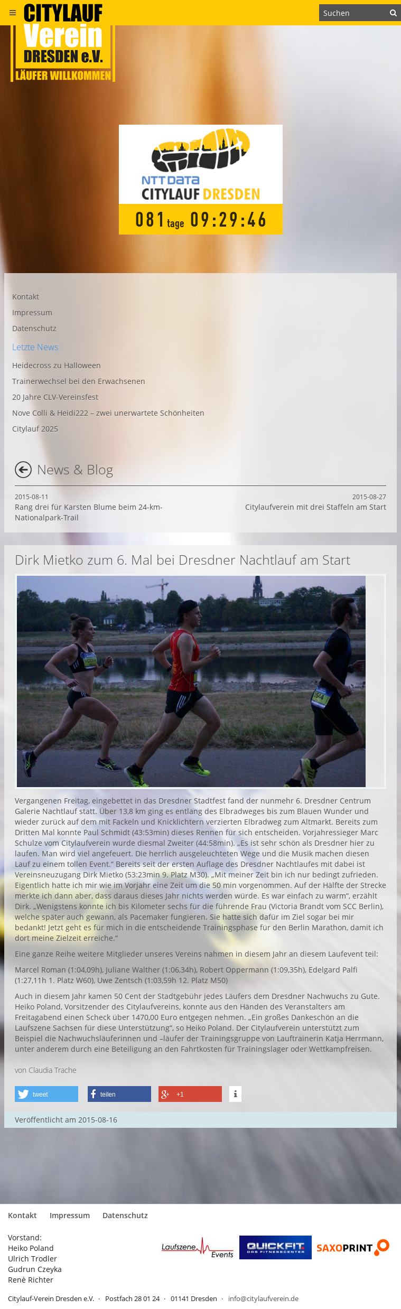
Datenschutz (34, 328)
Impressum (32, 312)
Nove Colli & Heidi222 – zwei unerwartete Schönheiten (108, 413)
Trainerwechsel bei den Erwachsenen (78, 381)
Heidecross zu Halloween (56, 365)
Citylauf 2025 (35, 429)
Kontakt (25, 297)
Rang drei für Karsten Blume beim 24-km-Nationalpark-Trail (89, 507)
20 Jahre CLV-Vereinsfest (55, 397)
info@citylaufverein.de (263, 1298)
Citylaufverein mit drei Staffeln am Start (315, 502)
